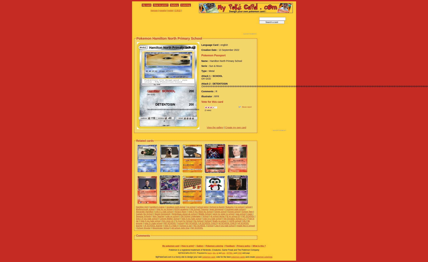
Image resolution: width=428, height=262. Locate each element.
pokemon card (208, 257)
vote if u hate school (164, 212)
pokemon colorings (264, 257)
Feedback (230, 246)
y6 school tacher (217, 216)
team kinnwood (216, 209)
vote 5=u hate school (212, 219)
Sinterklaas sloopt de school (184, 214)
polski (170, 10)
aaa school (241, 214)
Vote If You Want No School (200, 212)
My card (146, 5)
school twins (202, 207)
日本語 (178, 10)
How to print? (161, 5)
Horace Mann (181, 212)
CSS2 (239, 253)
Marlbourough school (145, 209)
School (205, 216)
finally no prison (219, 221)
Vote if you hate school (191, 219)
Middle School (205, 214)
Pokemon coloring (214, 246)
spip (223, 253)
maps (249, 214)
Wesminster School (161, 228)
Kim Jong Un (168, 221)
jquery (209, 253)
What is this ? (259, 246)
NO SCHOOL (248, 216)
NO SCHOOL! (170, 223)
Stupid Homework (162, 214)
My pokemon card (170, 246)
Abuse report (247, 107)
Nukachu (230, 207)
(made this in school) (246, 226)
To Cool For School (183, 221)
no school (191, 207)
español (162, 10)
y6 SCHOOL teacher (153, 226)
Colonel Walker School (169, 219)
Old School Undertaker (190, 216)
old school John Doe (180, 228)
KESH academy (181, 209)
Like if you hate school (225, 226)
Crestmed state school (235, 209)
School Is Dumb (217, 207)
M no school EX (233, 216)
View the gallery (215, 127)
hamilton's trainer (157, 207)
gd (217, 253)
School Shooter (144, 228)
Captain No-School (144, 214)
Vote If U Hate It (171, 226)
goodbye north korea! (175, 207)
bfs (244, 221)
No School (198, 221)
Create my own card (235, 127)
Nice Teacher (158, 216)
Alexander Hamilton (144, 212)
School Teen (247, 212)
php (214, 253)
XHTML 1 (230, 253)
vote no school (172, 216)
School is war (186, 226)
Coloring (185, 5)
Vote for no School (164, 209)
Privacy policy (243, 246)
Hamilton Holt (142, 207)
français (154, 10)
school (248, 207)
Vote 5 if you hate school (147, 219)
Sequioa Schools (143, 216)
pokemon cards (238, 257)
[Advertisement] (196, 24)
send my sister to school (223, 214)
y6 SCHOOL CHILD (208, 223)
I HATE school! (235, 221)
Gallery (174, 5)
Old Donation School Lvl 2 (235, 219)
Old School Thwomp (199, 209)
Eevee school (220, 212)
